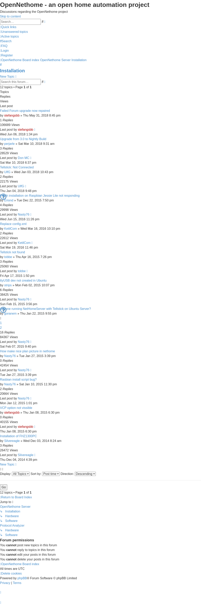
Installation (12, 70)
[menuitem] (14, 31)
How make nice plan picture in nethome (27, 351)
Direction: (78, 474)
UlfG (7, 172)
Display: (15, 474)
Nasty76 (23, 214)
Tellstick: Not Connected (17, 167)
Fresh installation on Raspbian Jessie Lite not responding (40, 195)
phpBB (22, 578)
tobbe (8, 257)
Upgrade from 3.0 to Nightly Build (23, 139)
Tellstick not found (12, 252)
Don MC (23, 158)
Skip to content (10, 16)
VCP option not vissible (16, 407)
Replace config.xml (13, 224)
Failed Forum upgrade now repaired (25, 110)
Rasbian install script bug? (18, 379)
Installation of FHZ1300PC (18, 436)
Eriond (8, 200)
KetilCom (10, 228)
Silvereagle (12, 441)
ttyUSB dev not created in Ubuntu (23, 280)
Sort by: (45, 474)
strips (8, 285)
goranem (10, 313)
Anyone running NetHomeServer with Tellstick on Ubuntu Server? (45, 308)
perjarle (9, 143)
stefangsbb (11, 115)
